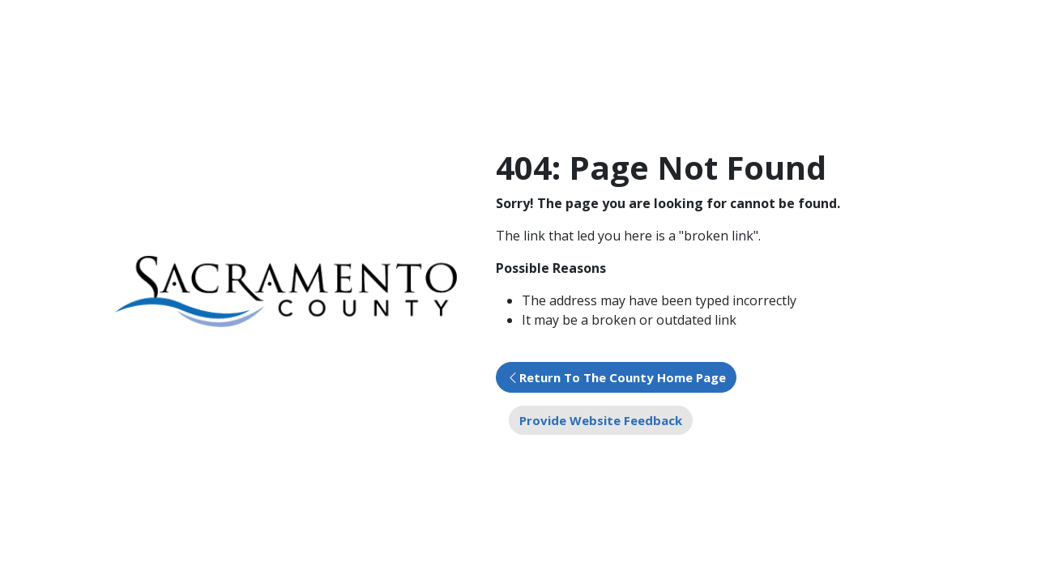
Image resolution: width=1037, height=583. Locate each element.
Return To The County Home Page (622, 377)
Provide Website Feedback (600, 420)
